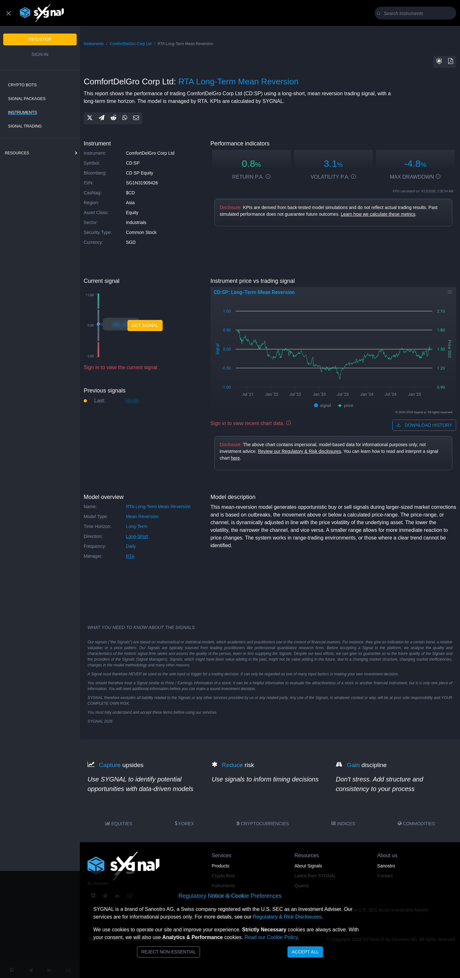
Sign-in (40, 54)
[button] (439, 62)
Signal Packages (27, 99)
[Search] (416, 13)
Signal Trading (25, 126)
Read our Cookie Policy (270, 937)
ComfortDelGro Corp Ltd (130, 44)
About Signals (308, 865)
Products (220, 865)
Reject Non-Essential (168, 951)
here (235, 458)
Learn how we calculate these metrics (378, 214)
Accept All (305, 951)
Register (39, 39)
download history (424, 425)
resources (17, 153)
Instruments (22, 112)
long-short (137, 536)
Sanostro (386, 865)
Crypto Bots (22, 85)
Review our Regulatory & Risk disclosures (299, 451)
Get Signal (145, 325)
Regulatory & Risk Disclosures (287, 917)
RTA (130, 556)
